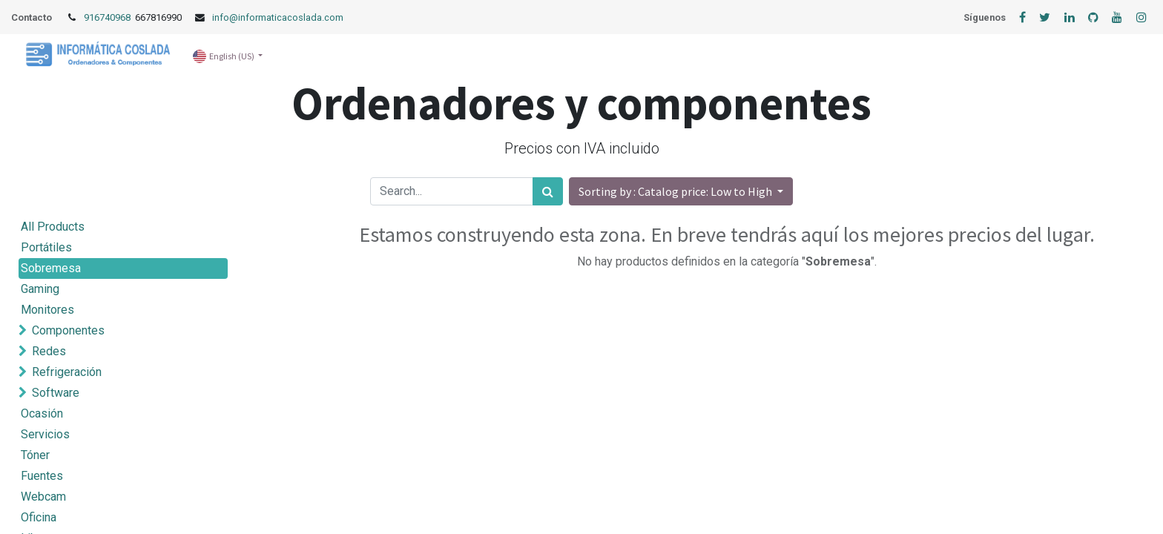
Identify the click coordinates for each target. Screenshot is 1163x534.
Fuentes (42, 476)
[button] (681, 191)
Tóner (35, 455)
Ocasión (42, 413)
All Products (53, 227)
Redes (49, 351)
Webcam (43, 497)
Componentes (68, 330)
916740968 (108, 17)
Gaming (40, 289)
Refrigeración (67, 372)
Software (55, 393)
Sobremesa (51, 268)
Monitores (47, 310)
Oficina (38, 517)
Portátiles (46, 247)
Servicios (45, 434)
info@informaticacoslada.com (277, 17)
